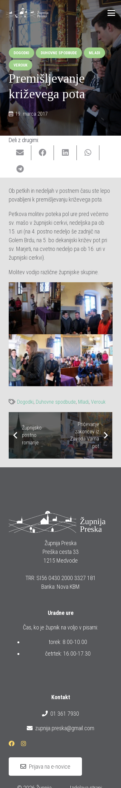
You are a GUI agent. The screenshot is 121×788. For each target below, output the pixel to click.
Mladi (83, 402)
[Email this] (20, 153)
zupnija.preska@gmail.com (60, 728)
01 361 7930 (60, 713)
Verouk (98, 402)
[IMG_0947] (35, 360)
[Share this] (42, 153)
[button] (111, 13)
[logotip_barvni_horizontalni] (27, 13)
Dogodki (25, 402)
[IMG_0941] (35, 308)
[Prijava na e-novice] (45, 766)
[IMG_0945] (87, 308)
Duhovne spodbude (56, 402)
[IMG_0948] (87, 360)
